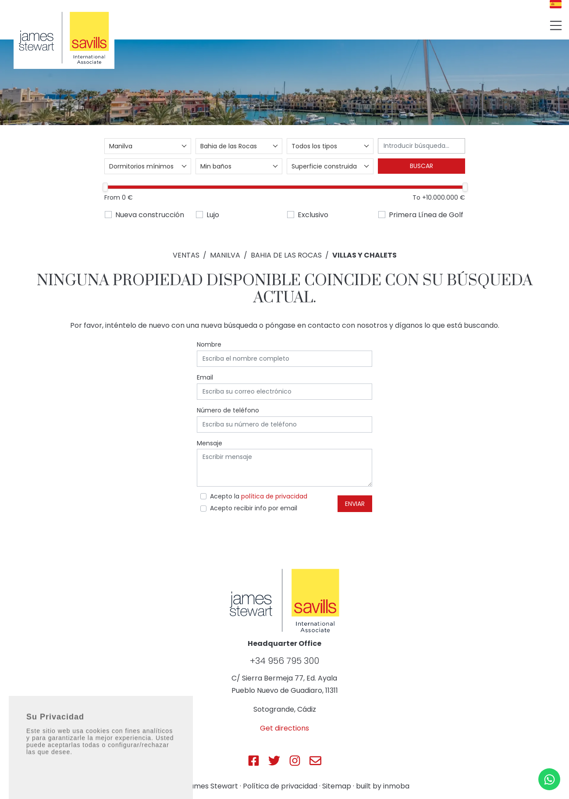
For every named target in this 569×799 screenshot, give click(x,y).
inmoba (396, 786)
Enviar (355, 503)
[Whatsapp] (549, 779)
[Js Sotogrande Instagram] (295, 761)
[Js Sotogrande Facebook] (254, 761)
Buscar (421, 165)
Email (205, 377)
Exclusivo (313, 215)
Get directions (284, 728)
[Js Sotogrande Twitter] (274, 761)
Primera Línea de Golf (426, 215)
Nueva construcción (149, 215)
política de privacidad (274, 496)
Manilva (225, 255)
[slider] (105, 187)
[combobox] (147, 146)
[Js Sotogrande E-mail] (315, 761)
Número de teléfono (228, 410)
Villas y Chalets (364, 255)
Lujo (212, 215)
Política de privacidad (280, 786)
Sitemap (336, 786)
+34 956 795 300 (284, 661)
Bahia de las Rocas (286, 255)
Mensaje (209, 443)
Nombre (209, 344)
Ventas (186, 255)
